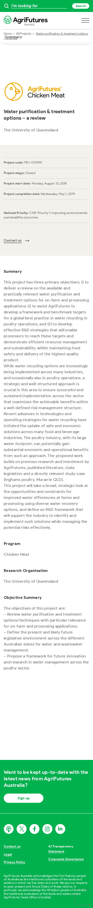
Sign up (24, 798)
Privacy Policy (14, 862)
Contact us (12, 846)
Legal (8, 854)
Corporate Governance (66, 859)
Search (81, 6)
